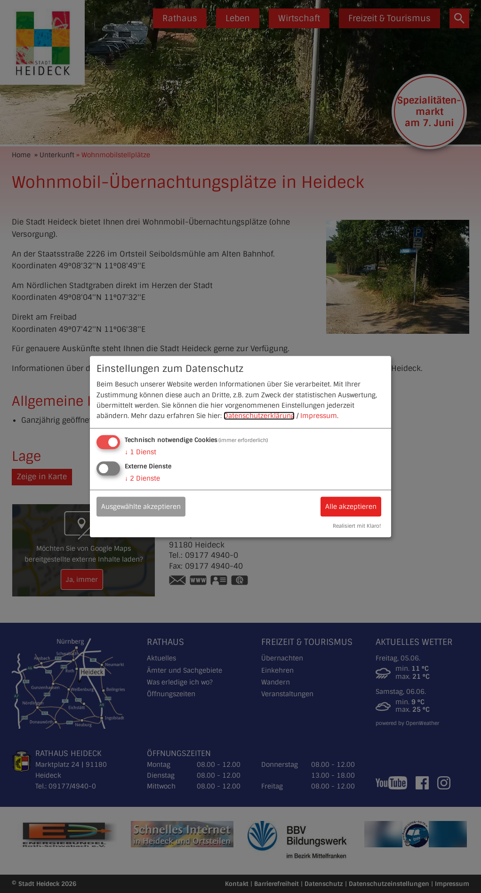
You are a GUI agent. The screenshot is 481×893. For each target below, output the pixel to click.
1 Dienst (140, 452)
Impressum (318, 416)
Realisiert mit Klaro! (357, 526)
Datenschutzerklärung (259, 416)
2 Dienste (142, 478)
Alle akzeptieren (351, 506)
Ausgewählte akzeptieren (141, 506)
